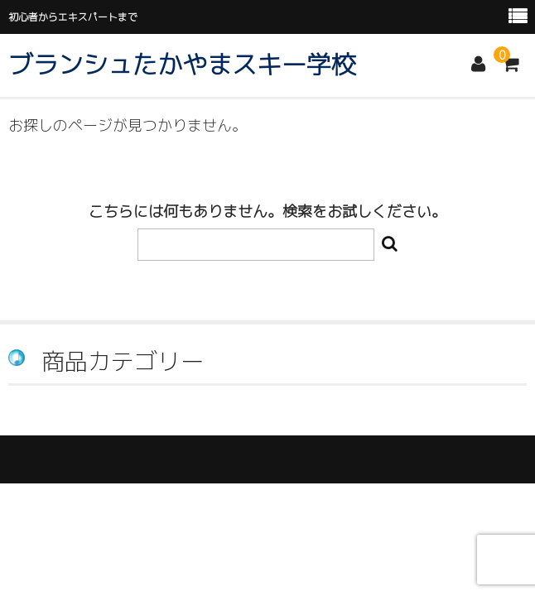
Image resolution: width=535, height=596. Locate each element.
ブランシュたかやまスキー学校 (182, 64)
